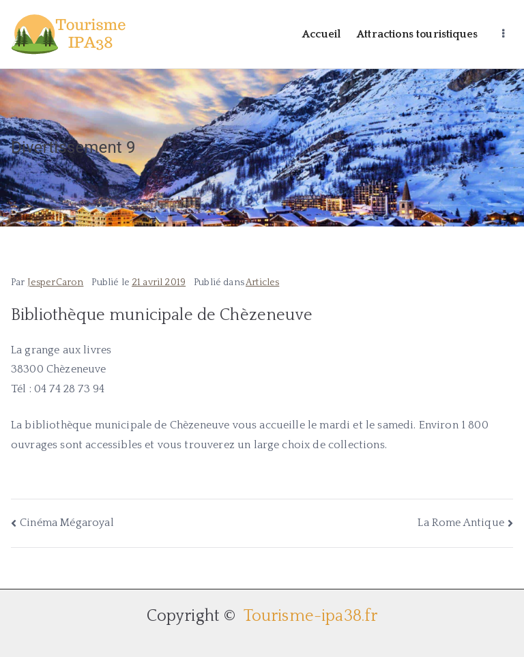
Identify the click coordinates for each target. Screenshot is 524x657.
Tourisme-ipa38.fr (309, 616)
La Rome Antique (461, 522)
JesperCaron (55, 282)
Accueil (321, 34)
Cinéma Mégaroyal (67, 522)
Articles (262, 282)
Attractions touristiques (417, 34)
